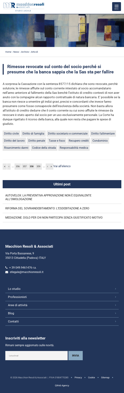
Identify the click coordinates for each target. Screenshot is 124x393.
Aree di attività (17, 305)
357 (25, 166)
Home (8, 52)
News (16, 52)
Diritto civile (11, 133)
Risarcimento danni (16, 147)
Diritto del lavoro (14, 140)
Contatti (13, 321)
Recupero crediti (79, 140)
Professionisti (17, 297)
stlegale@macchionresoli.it (26, 272)
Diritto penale (36, 140)
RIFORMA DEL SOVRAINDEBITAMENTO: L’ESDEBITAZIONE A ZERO (47, 208)
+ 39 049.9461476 (20, 267)
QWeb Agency (62, 385)
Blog (11, 313)
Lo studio (14, 289)
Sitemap (105, 377)
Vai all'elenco (62, 166)
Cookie (91, 377)
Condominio (100, 140)
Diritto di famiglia (33, 133)
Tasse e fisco (57, 140)
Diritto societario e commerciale (68, 133)
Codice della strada (44, 147)
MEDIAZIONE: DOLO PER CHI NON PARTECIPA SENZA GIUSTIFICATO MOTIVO (54, 217)
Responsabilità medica (74, 147)
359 (38, 166)
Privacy (78, 377)
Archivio (25, 52)
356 (18, 166)
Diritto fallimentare (103, 133)
